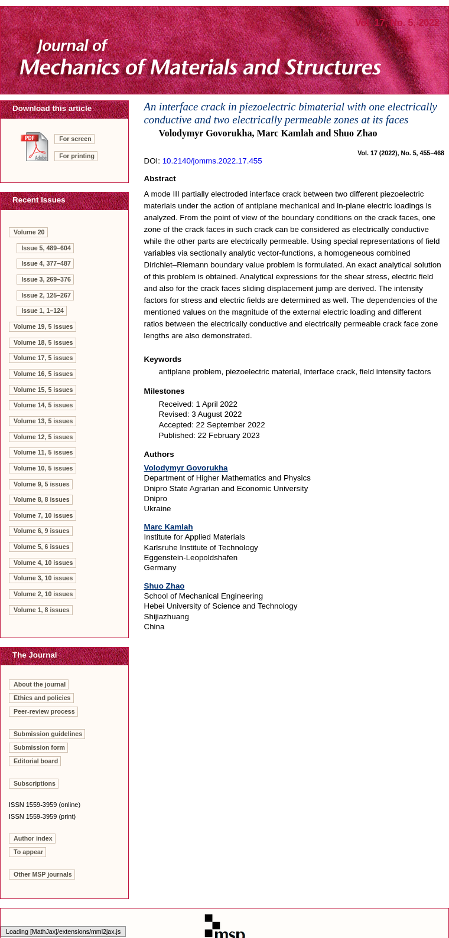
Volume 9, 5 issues (42, 484)
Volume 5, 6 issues (42, 546)
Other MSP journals (43, 874)
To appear (28, 851)
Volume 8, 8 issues (42, 499)
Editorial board (36, 760)
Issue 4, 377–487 (46, 263)
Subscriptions (35, 783)
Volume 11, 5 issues (43, 452)
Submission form (39, 747)
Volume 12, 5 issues (43, 436)
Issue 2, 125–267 (46, 295)
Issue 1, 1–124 (42, 310)
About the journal (40, 684)
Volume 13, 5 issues (43, 420)
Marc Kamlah (168, 526)
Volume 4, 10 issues (43, 562)
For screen (75, 138)
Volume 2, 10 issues (43, 593)
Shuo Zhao (164, 585)
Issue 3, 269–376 (46, 279)
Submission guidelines (48, 733)
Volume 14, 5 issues (43, 404)
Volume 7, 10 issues (43, 515)
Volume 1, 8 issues (42, 609)
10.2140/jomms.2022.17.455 (212, 160)
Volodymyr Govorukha (186, 467)
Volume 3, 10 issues (43, 577)
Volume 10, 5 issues (43, 468)
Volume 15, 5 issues (43, 389)
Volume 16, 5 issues (43, 373)
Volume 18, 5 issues (43, 342)
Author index (33, 838)
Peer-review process (44, 711)
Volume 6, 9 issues (42, 530)
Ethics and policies (42, 697)
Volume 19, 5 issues (43, 326)
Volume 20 (29, 232)
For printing (77, 155)
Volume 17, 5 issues (43, 357)
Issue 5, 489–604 (46, 247)
